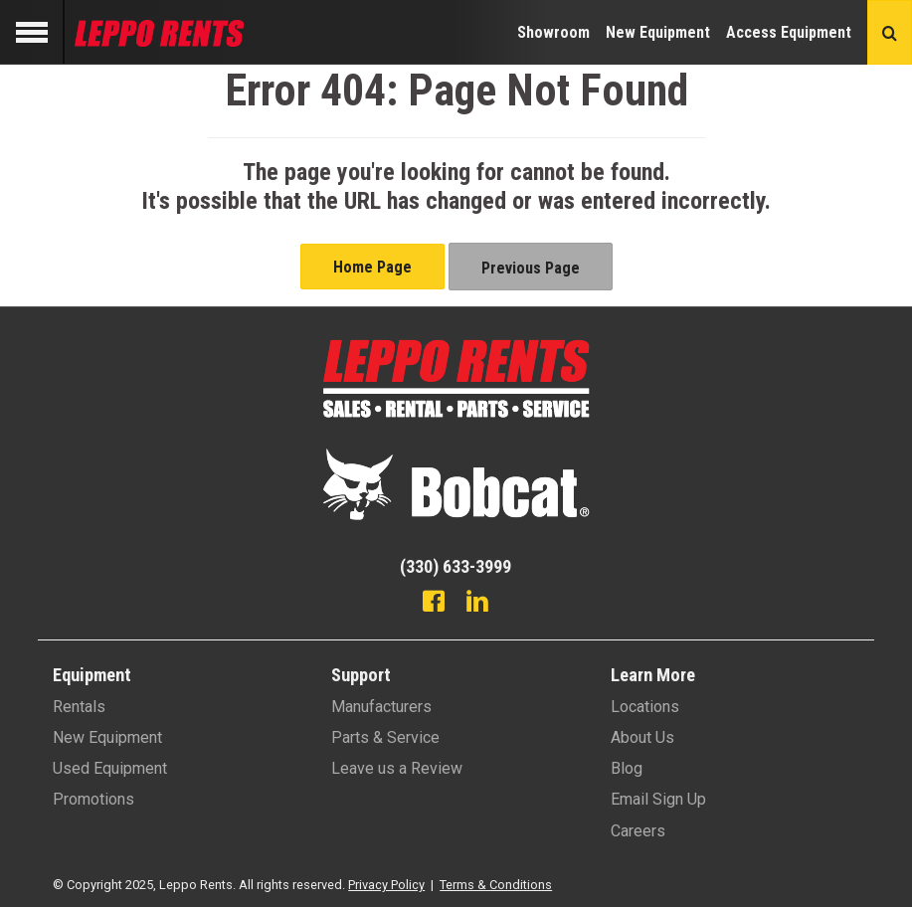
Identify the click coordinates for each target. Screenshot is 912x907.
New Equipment (658, 32)
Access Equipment (788, 32)
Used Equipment (110, 768)
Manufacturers (381, 706)
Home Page (372, 267)
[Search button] (889, 32)
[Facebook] (434, 604)
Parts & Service (385, 737)
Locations (645, 706)
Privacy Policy (386, 884)
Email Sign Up (658, 799)
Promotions (93, 799)
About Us (642, 737)
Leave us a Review (396, 768)
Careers (638, 830)
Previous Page (530, 268)
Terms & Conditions (496, 884)
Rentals (79, 706)
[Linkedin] (477, 604)
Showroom (553, 32)
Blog (626, 768)
